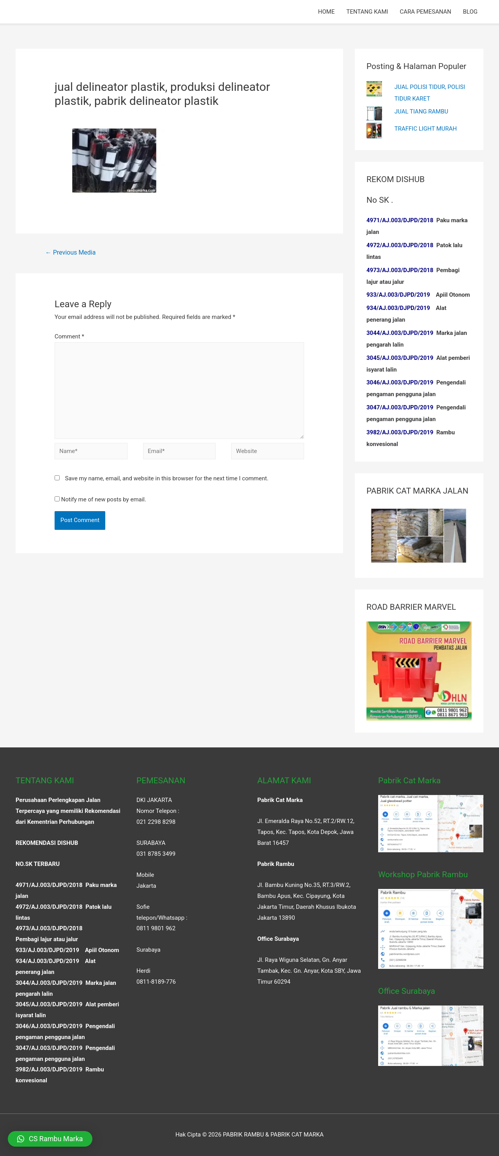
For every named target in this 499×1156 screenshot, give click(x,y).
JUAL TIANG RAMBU (421, 111)
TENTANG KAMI (367, 11)
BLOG (470, 11)
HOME (326, 11)
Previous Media (70, 252)
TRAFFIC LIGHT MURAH (426, 128)
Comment (69, 336)
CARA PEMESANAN (425, 11)
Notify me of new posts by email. (103, 499)
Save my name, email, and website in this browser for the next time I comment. (167, 478)
